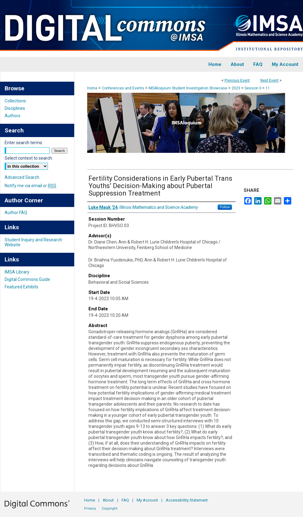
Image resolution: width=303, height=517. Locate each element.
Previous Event (237, 80)
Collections (15, 100)
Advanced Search (22, 177)
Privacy (90, 508)
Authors (12, 115)
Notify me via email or (30, 185)
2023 (236, 88)
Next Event (269, 80)
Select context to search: (29, 158)
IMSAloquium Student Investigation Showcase (188, 88)
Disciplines (15, 108)
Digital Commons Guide (27, 279)
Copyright (109, 508)
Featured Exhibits (21, 286)
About (108, 500)
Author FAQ (16, 212)
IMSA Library (17, 271)
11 (268, 88)
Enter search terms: (24, 142)
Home (92, 88)
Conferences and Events (123, 88)
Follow (225, 207)
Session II (253, 88)
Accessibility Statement (187, 500)
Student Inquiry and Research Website (33, 242)
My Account (147, 500)
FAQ (125, 500)
